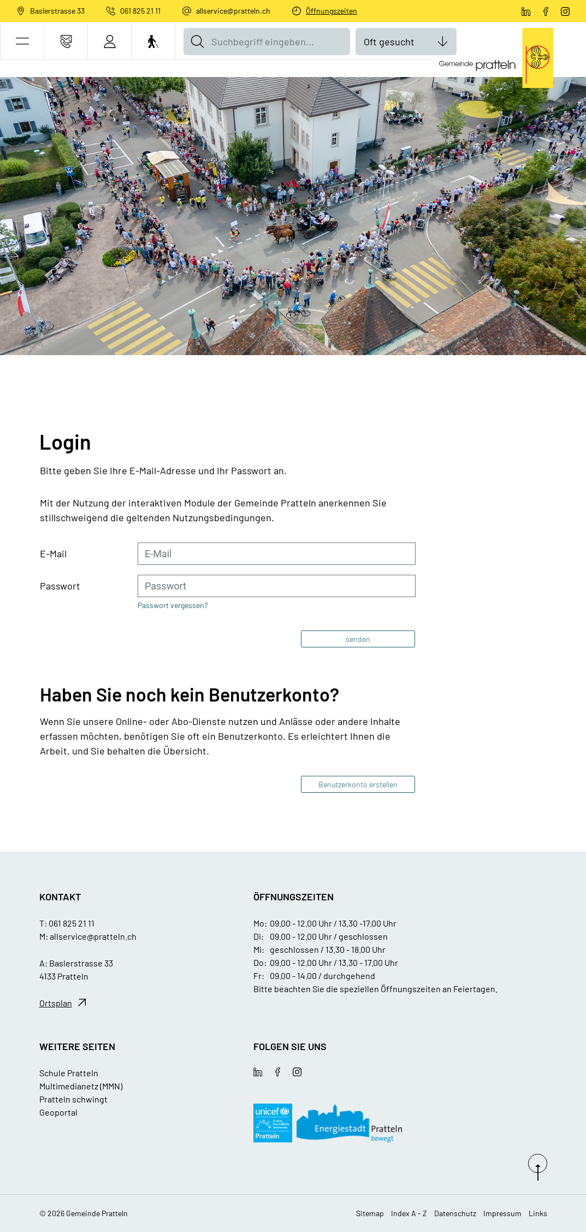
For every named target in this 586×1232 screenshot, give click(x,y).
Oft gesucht (389, 42)
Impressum (502, 1213)
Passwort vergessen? (173, 605)
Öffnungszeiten (331, 10)
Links (538, 1213)
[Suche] (197, 41)
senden (358, 639)
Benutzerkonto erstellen (358, 784)
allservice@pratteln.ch (233, 10)
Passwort (60, 586)
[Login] (109, 41)
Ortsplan (55, 1003)
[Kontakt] (65, 41)
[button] (22, 41)
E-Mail (53, 553)
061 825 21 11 (140, 10)
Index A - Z (409, 1213)
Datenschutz (455, 1213)
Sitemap (370, 1213)
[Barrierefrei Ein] (153, 41)
